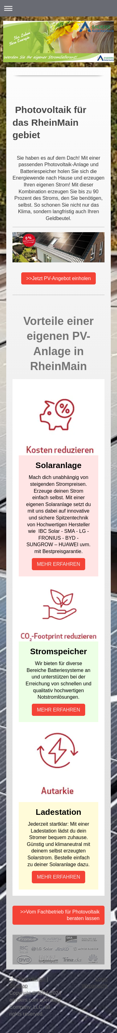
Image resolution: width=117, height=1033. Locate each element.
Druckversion (28, 979)
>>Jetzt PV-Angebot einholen (58, 278)
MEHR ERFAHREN (58, 564)
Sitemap (18, 985)
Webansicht (95, 985)
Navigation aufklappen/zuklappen (58, 8)
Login (101, 979)
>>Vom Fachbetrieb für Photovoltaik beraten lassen (60, 915)
